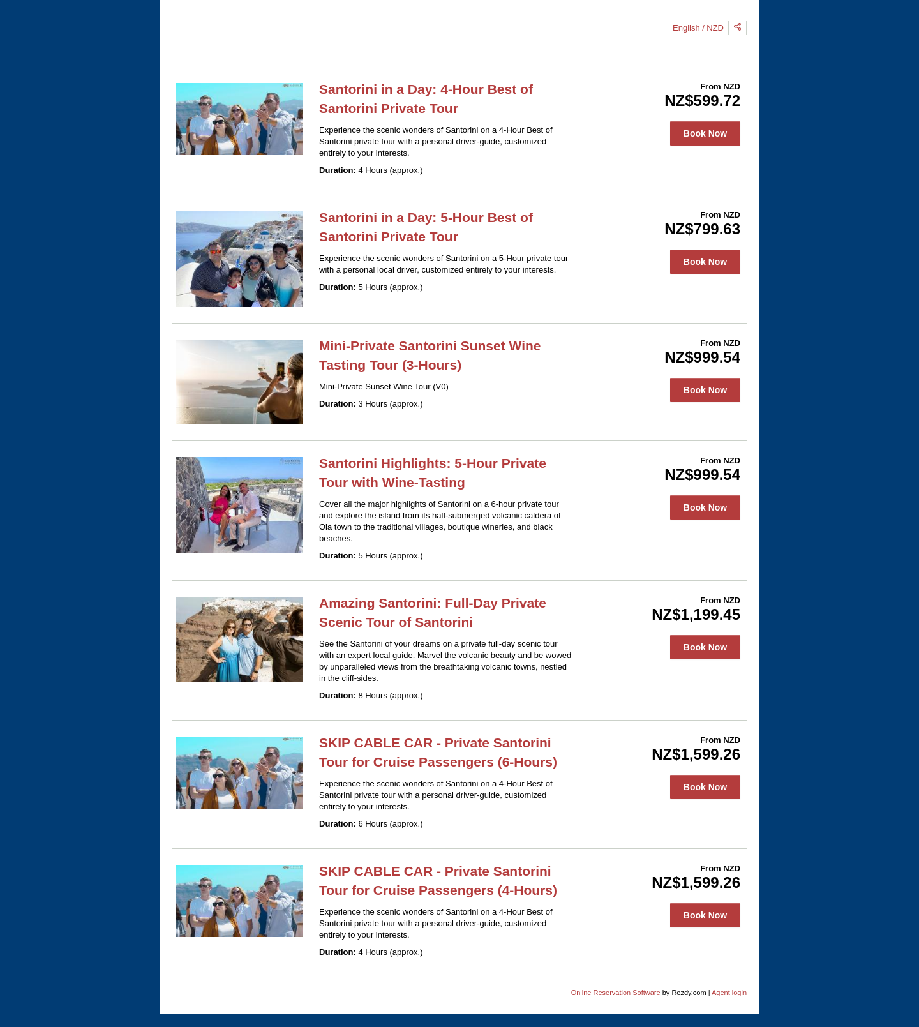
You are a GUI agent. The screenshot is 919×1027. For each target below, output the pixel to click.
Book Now (705, 133)
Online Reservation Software (616, 992)
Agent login (729, 992)
